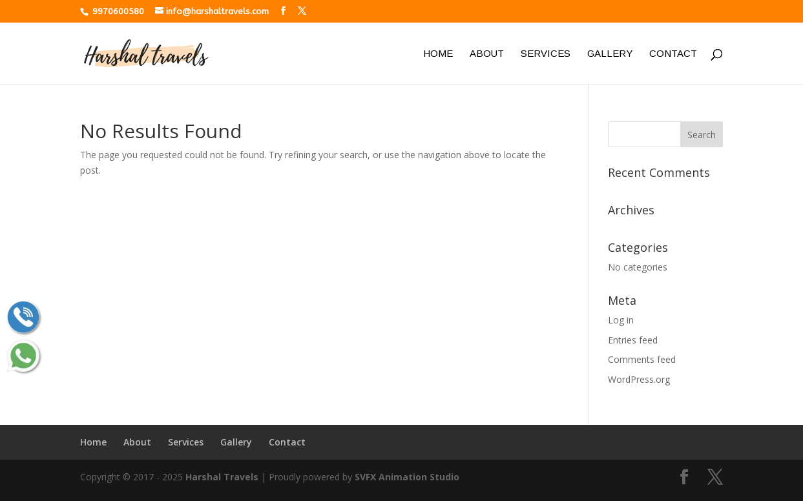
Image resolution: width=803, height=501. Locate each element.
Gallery (609, 54)
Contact (673, 54)
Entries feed (633, 340)
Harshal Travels (221, 477)
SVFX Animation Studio (407, 477)
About (487, 54)
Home (438, 54)
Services (545, 54)
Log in (621, 320)
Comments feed (642, 359)
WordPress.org (639, 379)
